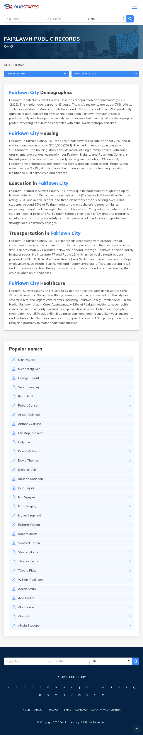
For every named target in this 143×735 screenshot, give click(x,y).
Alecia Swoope (29, 626)
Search (131, 19)
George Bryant (28, 379)
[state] (107, 19)
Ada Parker (26, 599)
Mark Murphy (27, 507)
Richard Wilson (29, 525)
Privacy (53, 709)
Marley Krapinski (29, 516)
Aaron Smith (27, 589)
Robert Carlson (28, 406)
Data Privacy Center (106, 709)
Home (26, 709)
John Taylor (26, 489)
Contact (81, 709)
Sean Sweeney (28, 388)
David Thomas (28, 461)
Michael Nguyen (29, 369)
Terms (66, 709)
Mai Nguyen (26, 498)
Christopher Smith (30, 434)
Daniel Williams (29, 452)
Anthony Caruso (29, 424)
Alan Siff (24, 617)
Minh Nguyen (27, 360)
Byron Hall (25, 397)
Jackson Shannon (30, 479)
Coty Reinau (26, 443)
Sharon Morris (28, 553)
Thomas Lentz (28, 562)
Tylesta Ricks (27, 571)
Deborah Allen (28, 470)
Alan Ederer (26, 608)
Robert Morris (27, 534)
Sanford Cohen (29, 544)
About (39, 709)
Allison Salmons (29, 415)
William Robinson (30, 580)
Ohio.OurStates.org (21, 6)
